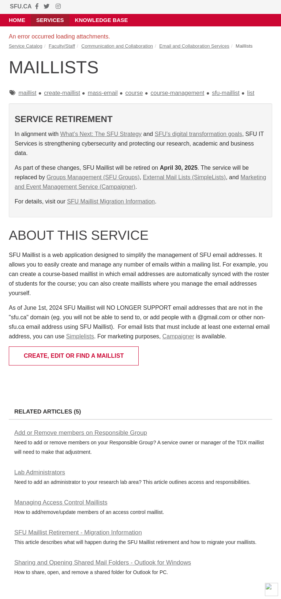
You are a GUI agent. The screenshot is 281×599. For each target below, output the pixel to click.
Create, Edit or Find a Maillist (74, 356)
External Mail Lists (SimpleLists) (184, 177)
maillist (27, 93)
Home (17, 20)
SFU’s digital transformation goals (198, 134)
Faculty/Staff (62, 46)
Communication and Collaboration (117, 46)
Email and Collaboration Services (194, 46)
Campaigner (178, 336)
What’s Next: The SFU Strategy (101, 134)
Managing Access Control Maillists (61, 502)
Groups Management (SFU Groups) (92, 177)
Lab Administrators (39, 472)
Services (50, 20)
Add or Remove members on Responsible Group (80, 432)
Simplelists (80, 336)
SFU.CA (21, 6)
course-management (177, 93)
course (134, 93)
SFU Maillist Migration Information (111, 201)
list (251, 93)
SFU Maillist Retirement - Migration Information (78, 532)
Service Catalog (25, 46)
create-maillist (62, 93)
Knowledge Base (101, 20)
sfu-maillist (226, 93)
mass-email (103, 93)
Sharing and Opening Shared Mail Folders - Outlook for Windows (102, 562)
